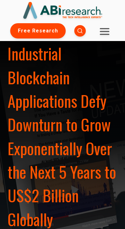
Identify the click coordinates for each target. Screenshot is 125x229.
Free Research (38, 31)
